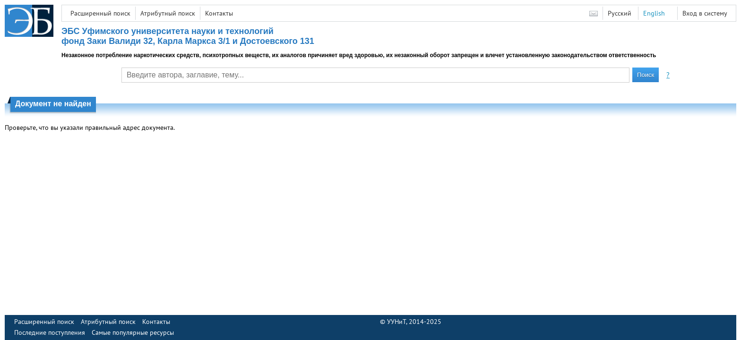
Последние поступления (49, 332)
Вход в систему (704, 13)
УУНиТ (396, 321)
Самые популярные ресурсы (133, 332)
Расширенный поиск (100, 13)
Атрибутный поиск (167, 13)
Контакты (219, 13)
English (654, 13)
